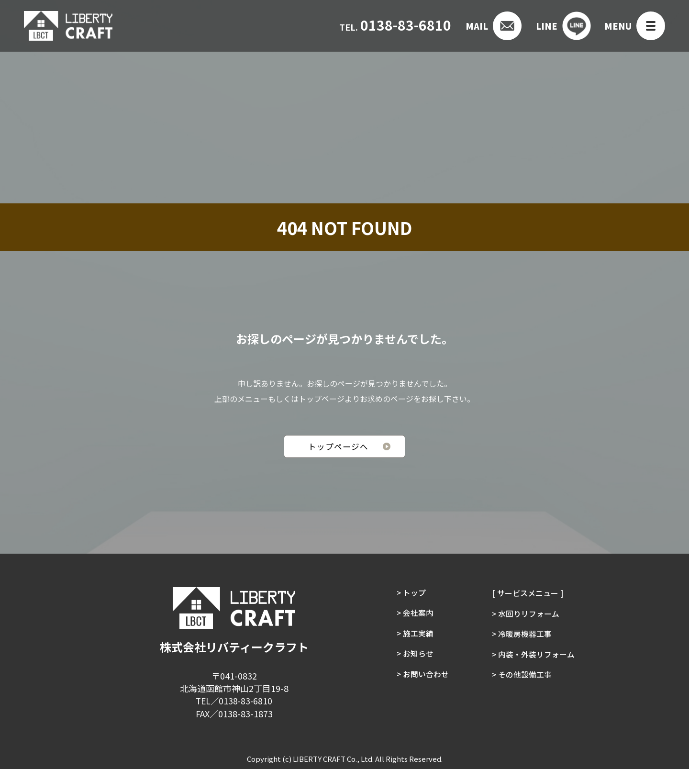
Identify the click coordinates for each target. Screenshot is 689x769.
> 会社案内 (414, 614)
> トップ (411, 593)
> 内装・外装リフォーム (533, 656)
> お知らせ (414, 656)
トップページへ (338, 447)
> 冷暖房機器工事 (522, 635)
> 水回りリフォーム (526, 614)
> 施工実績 (414, 635)
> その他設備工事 (522, 677)
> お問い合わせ (422, 677)
